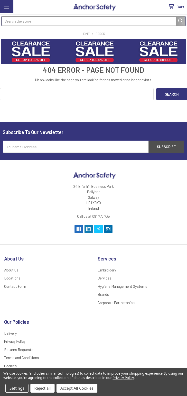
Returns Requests (18, 349)
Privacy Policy (15, 341)
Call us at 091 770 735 (93, 216)
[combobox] (93, 21)
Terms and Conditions (21, 357)
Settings (16, 388)
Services (105, 278)
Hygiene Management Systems (122, 286)
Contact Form (15, 286)
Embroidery (107, 270)
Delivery (10, 333)
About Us (11, 270)
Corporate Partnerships (116, 302)
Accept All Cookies (77, 388)
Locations (12, 278)
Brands (103, 294)
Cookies (10, 366)
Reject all (42, 388)
